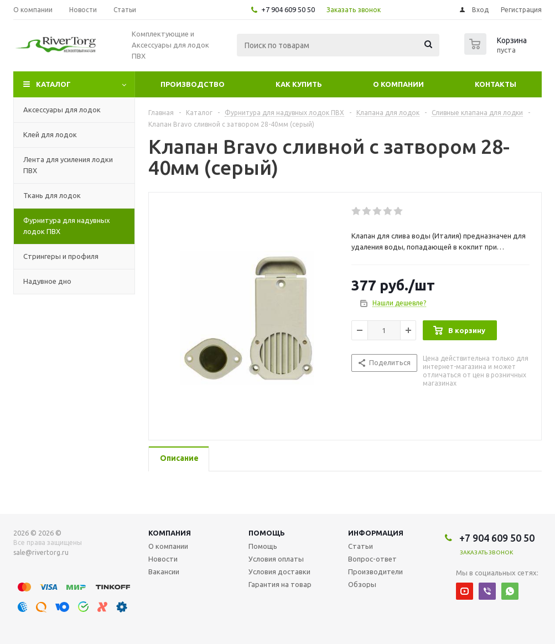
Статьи (360, 546)
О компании (398, 84)
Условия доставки (279, 571)
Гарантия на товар (280, 584)
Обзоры (362, 584)
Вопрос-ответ (372, 559)
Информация (375, 533)
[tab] (178, 459)
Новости (163, 559)
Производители (375, 571)
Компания (169, 533)
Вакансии (163, 571)
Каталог (53, 84)
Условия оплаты (276, 559)
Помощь (266, 533)
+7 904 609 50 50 (288, 9)
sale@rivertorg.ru (41, 552)
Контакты (495, 84)
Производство (192, 84)
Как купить (299, 84)
